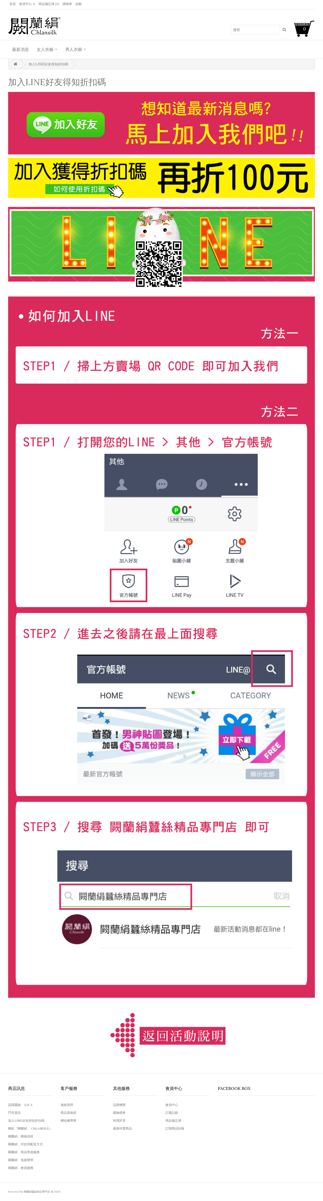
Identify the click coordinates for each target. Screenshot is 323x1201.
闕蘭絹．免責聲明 (20, 1160)
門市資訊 (14, 1113)
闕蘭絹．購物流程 (20, 1136)
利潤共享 (119, 1120)
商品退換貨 (68, 1113)
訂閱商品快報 (174, 1128)
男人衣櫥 (73, 49)
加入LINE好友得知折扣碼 (48, 64)
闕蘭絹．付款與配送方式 (25, 1144)
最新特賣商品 (122, 1128)
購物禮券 (119, 1113)
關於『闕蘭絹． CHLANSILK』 (30, 1128)
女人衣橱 (45, 49)
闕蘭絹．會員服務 (20, 1168)
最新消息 (20, 49)
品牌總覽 (119, 1105)
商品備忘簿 (173, 1120)
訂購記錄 (171, 1113)
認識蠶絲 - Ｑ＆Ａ (20, 1105)
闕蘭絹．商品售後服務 (24, 1152)
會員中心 (171, 1105)
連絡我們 (67, 1105)
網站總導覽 (68, 1120)
